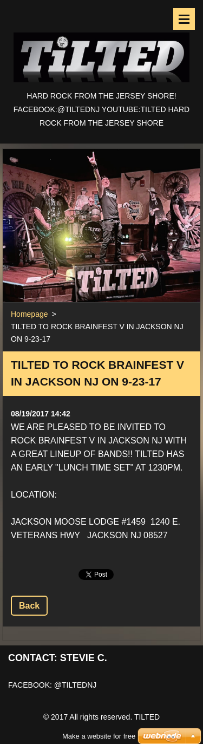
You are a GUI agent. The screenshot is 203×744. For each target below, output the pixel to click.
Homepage (29, 314)
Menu (184, 19)
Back (29, 605)
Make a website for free (98, 723)
